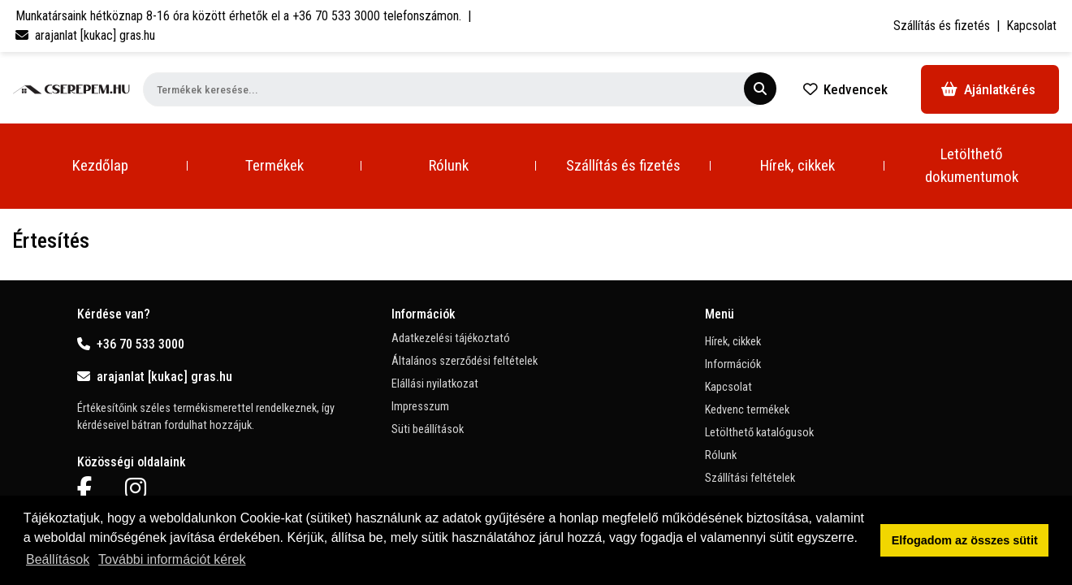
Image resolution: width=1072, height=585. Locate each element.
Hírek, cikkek (797, 165)
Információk (733, 364)
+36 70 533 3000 (130, 344)
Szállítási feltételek (750, 478)
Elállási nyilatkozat (434, 384)
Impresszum (420, 407)
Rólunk (449, 165)
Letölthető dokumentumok (971, 165)
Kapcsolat (1031, 25)
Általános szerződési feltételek (464, 361)
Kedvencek (845, 89)
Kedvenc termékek (747, 410)
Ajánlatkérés (988, 89)
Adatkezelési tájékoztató (450, 338)
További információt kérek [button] (171, 559)
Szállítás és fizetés (941, 25)
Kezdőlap (100, 165)
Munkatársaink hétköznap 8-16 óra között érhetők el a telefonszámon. (238, 16)
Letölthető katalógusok (759, 433)
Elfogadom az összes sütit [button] (965, 540)
